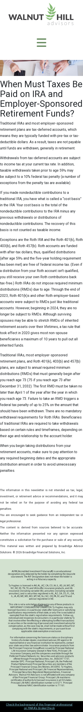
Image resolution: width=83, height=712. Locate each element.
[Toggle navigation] (41, 42)
